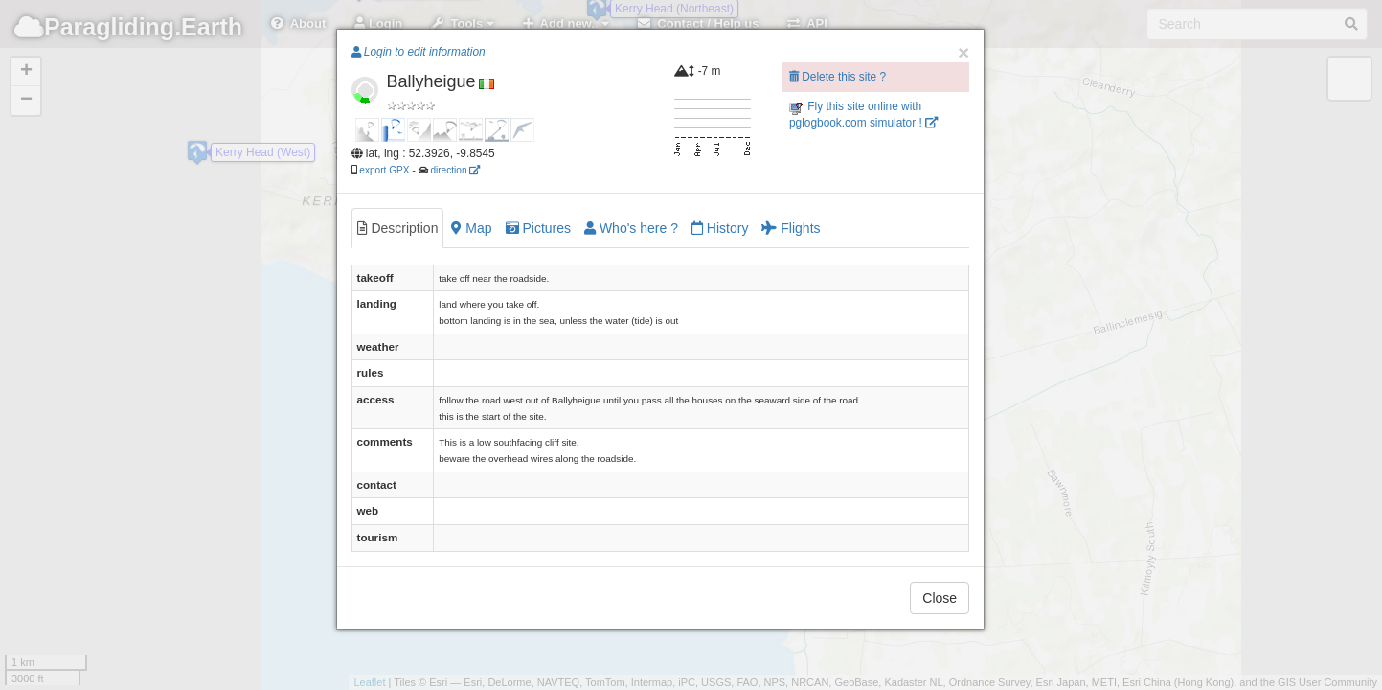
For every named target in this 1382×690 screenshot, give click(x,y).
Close (939, 598)
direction (455, 170)
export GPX (384, 170)
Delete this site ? (837, 76)
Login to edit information (418, 51)
